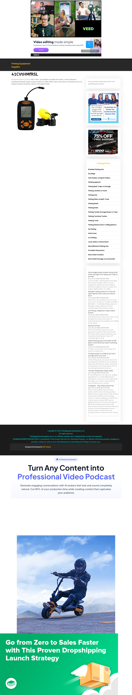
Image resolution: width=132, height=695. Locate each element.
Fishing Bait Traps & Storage (99, 186)
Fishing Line (92, 195)
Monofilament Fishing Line (98, 246)
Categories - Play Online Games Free (101, 386)
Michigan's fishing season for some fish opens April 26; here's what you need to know (101, 294)
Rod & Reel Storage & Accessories (101, 259)
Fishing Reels (93, 203)
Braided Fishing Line (96, 169)
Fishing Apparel (94, 182)
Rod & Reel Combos (96, 255)
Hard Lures (92, 233)
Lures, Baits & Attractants (98, 242)
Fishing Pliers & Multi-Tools (98, 199)
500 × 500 (34, 79)
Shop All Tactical (94, 326)
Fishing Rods (93, 208)
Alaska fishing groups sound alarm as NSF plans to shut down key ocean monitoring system (102, 343)
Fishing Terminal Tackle (97, 216)
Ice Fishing (92, 238)
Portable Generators (96, 250)
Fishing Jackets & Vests (97, 191)
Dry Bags (91, 174)
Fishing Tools (93, 221)
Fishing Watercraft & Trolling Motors (102, 225)
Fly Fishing (92, 229)
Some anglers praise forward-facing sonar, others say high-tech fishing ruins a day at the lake (103, 275)
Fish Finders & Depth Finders (99, 178)
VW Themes (46, 447)
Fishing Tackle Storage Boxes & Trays (103, 212)
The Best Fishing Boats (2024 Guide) (100, 371)
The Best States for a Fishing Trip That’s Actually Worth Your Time (101, 355)
